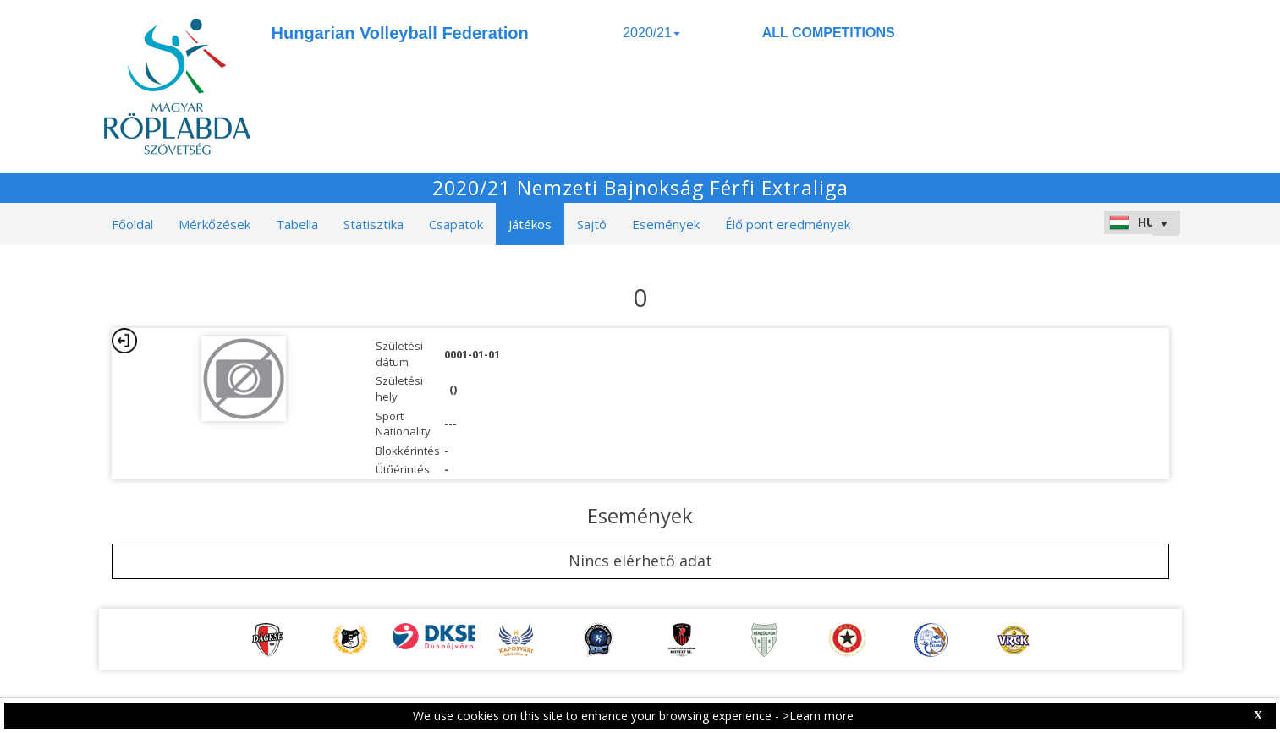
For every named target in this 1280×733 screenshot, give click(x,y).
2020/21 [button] (651, 32)
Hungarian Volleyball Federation (400, 33)
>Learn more (818, 716)
